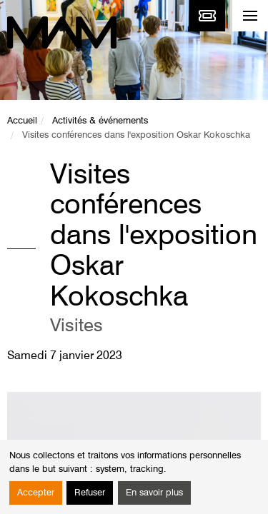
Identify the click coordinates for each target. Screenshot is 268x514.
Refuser (89, 493)
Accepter (35, 493)
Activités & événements (100, 121)
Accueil (22, 121)
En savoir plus (154, 493)
